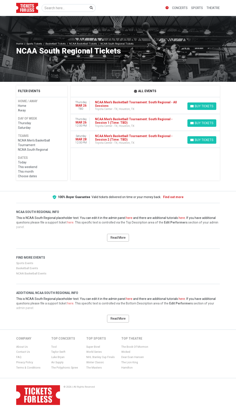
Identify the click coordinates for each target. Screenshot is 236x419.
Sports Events (24, 263)
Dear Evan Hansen (132, 357)
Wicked (125, 351)
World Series (94, 351)
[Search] (64, 8)
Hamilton (127, 367)
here (129, 218)
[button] (167, 8)
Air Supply (57, 362)
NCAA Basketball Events (31, 273)
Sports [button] (197, 8)
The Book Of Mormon (134, 346)
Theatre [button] (213, 8)
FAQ (18, 357)
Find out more (173, 197)
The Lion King (129, 362)
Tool (54, 346)
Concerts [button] (180, 8)
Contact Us (23, 351)
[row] (145, 105)
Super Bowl (93, 346)
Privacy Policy (24, 362)
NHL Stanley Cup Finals (100, 357)
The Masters (94, 367)
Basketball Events (27, 268)
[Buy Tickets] (201, 106)
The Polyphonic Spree (64, 367)
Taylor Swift (58, 351)
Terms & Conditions (28, 367)
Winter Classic (95, 362)
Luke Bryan (58, 357)
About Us (22, 346)
